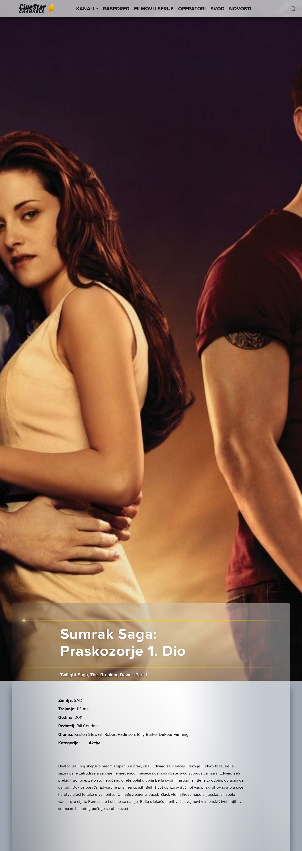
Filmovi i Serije (153, 9)
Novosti (240, 9)
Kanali (87, 9)
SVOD (217, 9)
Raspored (116, 9)
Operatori (192, 9)
